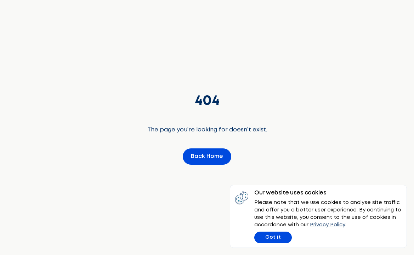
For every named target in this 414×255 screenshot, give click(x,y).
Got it (273, 237)
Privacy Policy (327, 225)
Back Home (207, 156)
